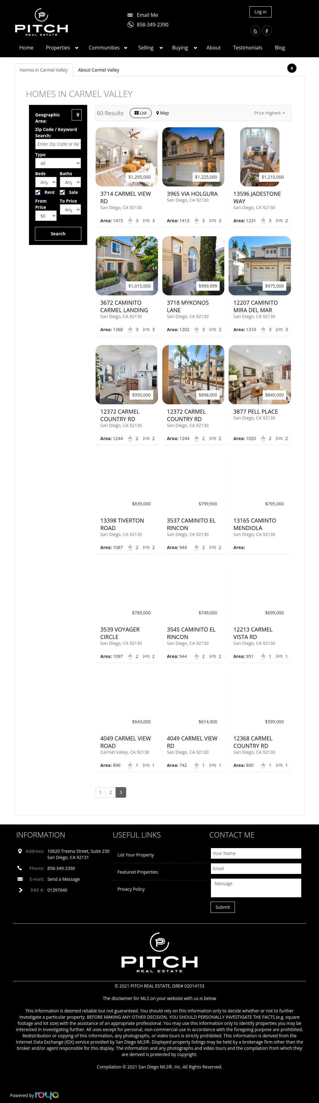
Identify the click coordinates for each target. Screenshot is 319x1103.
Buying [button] (180, 47)
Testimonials (247, 47)
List (141, 113)
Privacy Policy (131, 889)
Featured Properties (137, 872)
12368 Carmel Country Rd (253, 742)
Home (26, 47)
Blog (280, 47)
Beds (40, 173)
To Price (68, 201)
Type (40, 154)
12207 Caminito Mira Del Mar (255, 306)
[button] (270, 113)
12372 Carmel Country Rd (120, 415)
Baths (66, 173)
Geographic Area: (47, 118)
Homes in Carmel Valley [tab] (44, 70)
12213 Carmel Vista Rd (253, 633)
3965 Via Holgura (192, 193)
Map (162, 113)
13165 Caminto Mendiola (254, 524)
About (214, 47)
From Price (40, 204)
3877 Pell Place (255, 411)
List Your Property (135, 855)
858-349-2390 (153, 24)
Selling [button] (145, 47)
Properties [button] (58, 47)
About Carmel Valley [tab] (98, 70)
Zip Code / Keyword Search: (56, 132)
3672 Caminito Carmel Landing (124, 306)
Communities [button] (104, 47)
